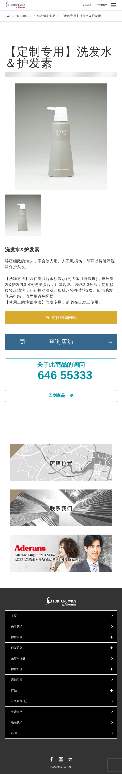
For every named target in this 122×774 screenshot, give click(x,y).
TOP (8, 15)
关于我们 (16, 626)
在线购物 (19, 701)
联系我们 (16, 722)
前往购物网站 (64, 317)
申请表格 (16, 711)
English (88, 5)
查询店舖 (61, 341)
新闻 (14, 733)
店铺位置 (16, 679)
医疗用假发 (18, 658)
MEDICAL (24, 15)
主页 (14, 615)
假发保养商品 (46, 15)
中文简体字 (102, 5)
